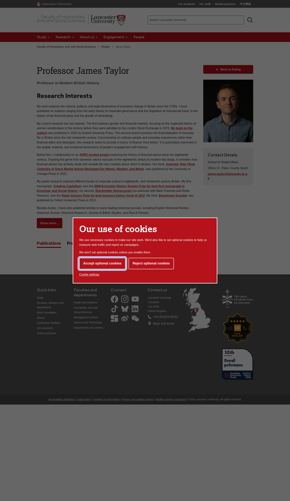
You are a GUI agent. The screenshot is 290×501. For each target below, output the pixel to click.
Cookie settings (89, 274)
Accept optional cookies (102, 263)
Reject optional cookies (151, 263)
